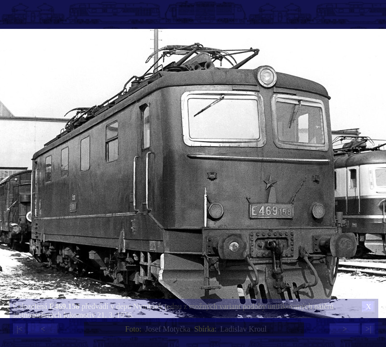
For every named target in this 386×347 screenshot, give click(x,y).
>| (368, 329)
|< (19, 329)
